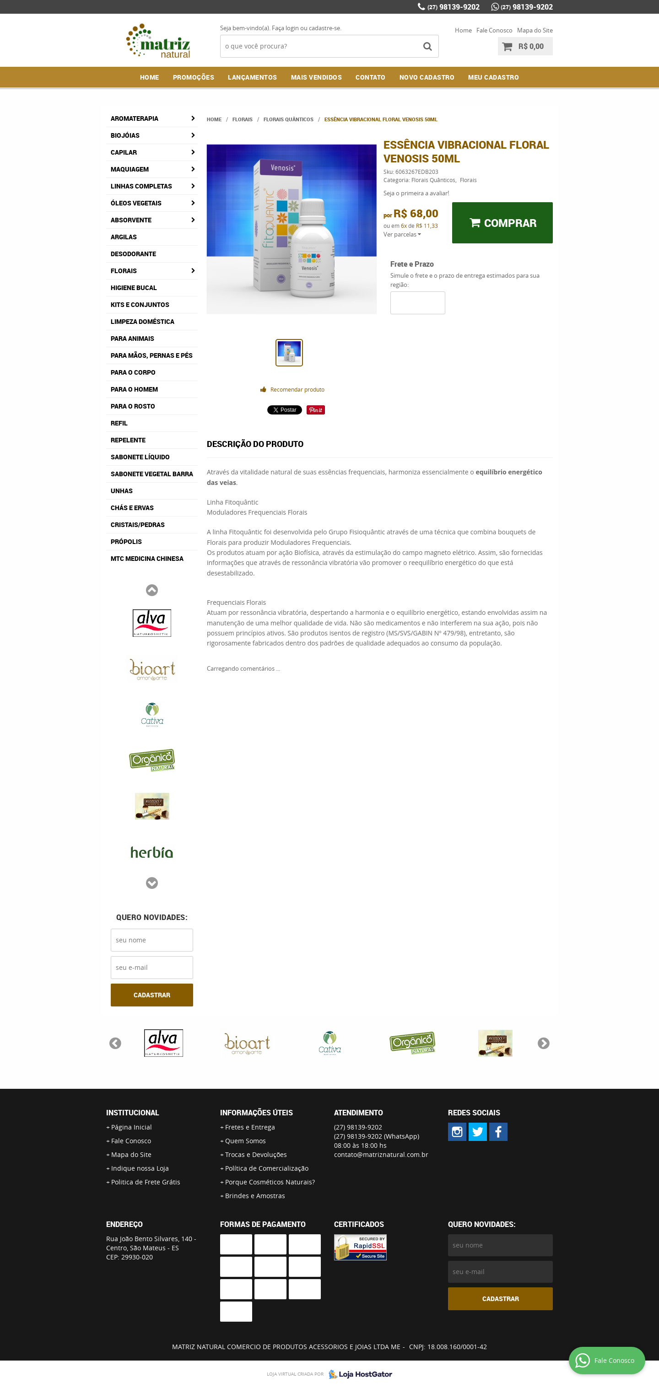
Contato (371, 77)
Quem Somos (245, 1140)
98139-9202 (453, 7)
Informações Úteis (256, 1113)
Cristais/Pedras (138, 524)
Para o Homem (134, 389)
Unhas (122, 490)
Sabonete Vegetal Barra (152, 473)
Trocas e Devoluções (256, 1154)
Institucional (132, 1113)
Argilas (124, 236)
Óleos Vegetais (136, 203)
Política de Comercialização (266, 1168)
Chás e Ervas (132, 507)
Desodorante (133, 253)
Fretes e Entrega (250, 1127)
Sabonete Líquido (140, 456)
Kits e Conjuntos (140, 304)
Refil (119, 423)
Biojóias (125, 135)
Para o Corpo (133, 372)
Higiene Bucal (134, 287)
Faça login (285, 28)
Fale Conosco (494, 30)
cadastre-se (324, 28)
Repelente (128, 440)
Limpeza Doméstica (142, 321)
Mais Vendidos (316, 77)
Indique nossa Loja (140, 1168)
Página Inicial (131, 1127)
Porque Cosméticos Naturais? (270, 1182)
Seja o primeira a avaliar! (416, 193)
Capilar (124, 152)
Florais (124, 270)
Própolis (126, 541)
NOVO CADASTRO (427, 77)
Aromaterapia (134, 118)
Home (463, 30)
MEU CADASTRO (493, 77)
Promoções (194, 77)
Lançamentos (252, 77)
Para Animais (132, 338)
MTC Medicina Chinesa (147, 558)
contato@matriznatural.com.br (381, 1154)
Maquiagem (130, 169)
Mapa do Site (535, 30)
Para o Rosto (133, 406)
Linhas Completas (141, 186)
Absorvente (131, 219)
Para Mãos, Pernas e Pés (152, 355)
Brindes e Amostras (255, 1195)
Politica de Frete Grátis (145, 1182)
